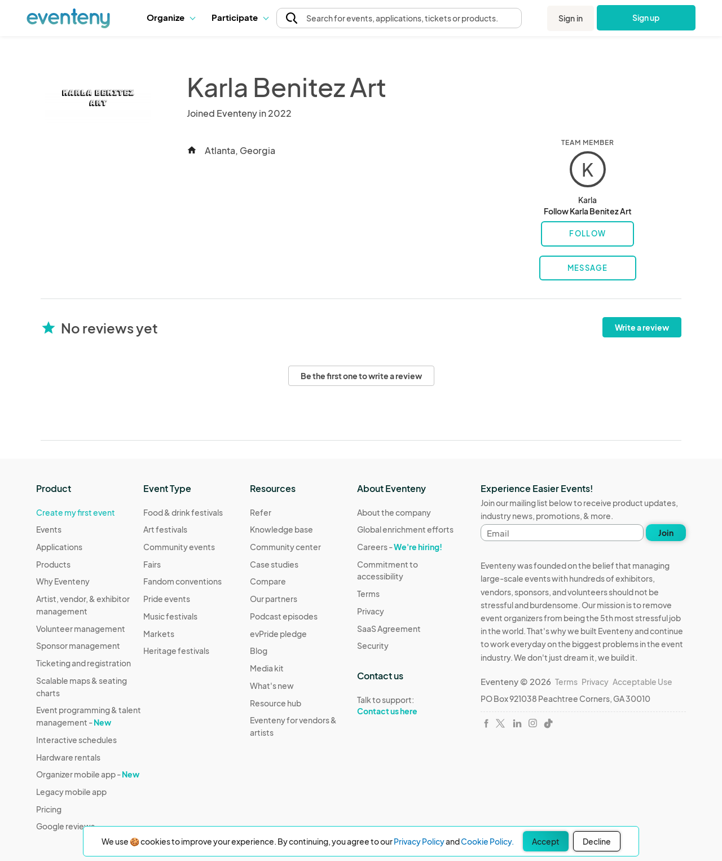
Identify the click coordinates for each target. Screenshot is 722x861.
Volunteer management (80, 628)
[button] (171, 17)
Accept (546, 841)
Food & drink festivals (183, 512)
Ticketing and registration (83, 663)
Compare (268, 581)
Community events (179, 547)
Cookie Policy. (487, 841)
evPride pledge (278, 634)
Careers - (399, 547)
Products (53, 564)
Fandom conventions (182, 581)
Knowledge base (281, 529)
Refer (260, 512)
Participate (240, 17)
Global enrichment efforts (405, 529)
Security (373, 645)
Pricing (48, 809)
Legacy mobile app (71, 792)
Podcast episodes (284, 616)
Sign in (570, 18)
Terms (368, 593)
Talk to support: (410, 706)
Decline (597, 841)
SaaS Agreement (389, 628)
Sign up (646, 17)
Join (665, 533)
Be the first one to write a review (361, 376)
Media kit (267, 668)
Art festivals (165, 529)
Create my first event (75, 512)
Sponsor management (78, 645)
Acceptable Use (642, 681)
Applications (59, 547)
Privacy (370, 611)
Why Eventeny (63, 581)
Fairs (152, 564)
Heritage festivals (176, 650)
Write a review (642, 327)
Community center (285, 547)
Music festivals (170, 616)
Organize (171, 17)
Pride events (166, 599)
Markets (158, 634)
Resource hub (275, 703)
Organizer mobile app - (87, 774)
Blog (258, 650)
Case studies (274, 564)
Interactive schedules (76, 740)
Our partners (273, 599)
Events (48, 529)
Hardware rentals (68, 757)
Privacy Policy (419, 841)
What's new (272, 685)
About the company (394, 512)
